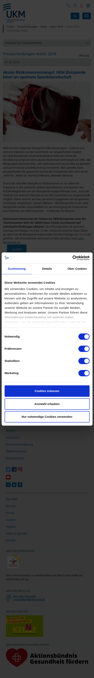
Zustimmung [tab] (17, 268)
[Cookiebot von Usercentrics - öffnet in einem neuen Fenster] (72, 257)
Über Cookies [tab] (77, 268)
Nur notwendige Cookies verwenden (47, 416)
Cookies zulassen (47, 391)
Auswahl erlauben (46, 404)
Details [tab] (47, 268)
